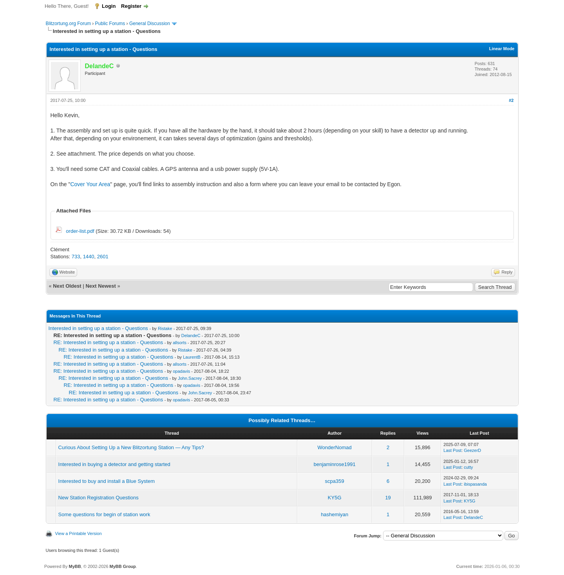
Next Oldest (67, 286)
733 (76, 256)
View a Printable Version (78, 533)
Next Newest (100, 286)
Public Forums (110, 23)
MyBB (75, 566)
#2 (511, 100)
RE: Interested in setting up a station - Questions (108, 342)
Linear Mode (502, 48)
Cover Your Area (90, 184)
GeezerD (472, 450)
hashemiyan (334, 514)
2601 (102, 256)
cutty (468, 467)
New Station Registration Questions (98, 498)
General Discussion (149, 23)
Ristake (165, 328)
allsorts (179, 342)
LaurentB (192, 357)
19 (387, 498)
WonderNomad (335, 447)
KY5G (335, 498)
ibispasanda (475, 484)
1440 (88, 256)
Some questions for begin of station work (104, 514)
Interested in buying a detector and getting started (114, 464)
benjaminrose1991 (335, 464)
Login (109, 6)
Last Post (452, 450)
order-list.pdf (80, 231)
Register (131, 6)
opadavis (181, 371)
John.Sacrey (190, 378)
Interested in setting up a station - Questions (98, 328)
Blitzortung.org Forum (68, 23)
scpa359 (334, 481)
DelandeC (191, 335)
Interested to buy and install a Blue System (106, 481)
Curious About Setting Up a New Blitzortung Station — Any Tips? (131, 447)
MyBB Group (123, 566)
